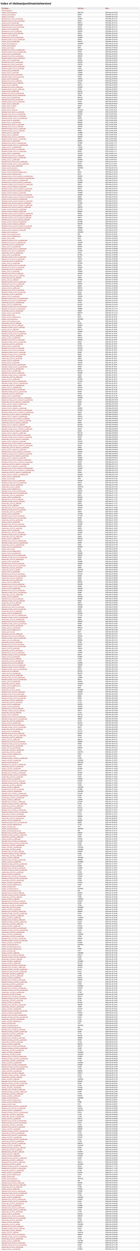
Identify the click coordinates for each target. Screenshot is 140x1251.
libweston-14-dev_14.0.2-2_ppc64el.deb (14, 493)
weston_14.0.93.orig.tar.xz (10, 888)
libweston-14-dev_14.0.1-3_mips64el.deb (15, 298)
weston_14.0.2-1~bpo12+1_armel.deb (14, 441)
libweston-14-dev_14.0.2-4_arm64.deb (14, 654)
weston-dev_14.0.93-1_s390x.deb (12, 924)
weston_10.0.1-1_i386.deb (10, 135)
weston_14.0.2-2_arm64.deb (11, 522)
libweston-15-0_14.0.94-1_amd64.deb (14, 965)
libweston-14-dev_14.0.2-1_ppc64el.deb (14, 366)
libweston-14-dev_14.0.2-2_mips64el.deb (15, 543)
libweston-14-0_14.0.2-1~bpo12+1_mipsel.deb (16, 460)
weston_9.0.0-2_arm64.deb (10, 70)
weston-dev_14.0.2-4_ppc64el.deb (13, 661)
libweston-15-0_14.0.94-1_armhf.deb (13, 996)
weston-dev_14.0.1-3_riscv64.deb (12, 311)
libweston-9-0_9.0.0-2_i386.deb (12, 81)
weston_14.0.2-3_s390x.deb (11, 582)
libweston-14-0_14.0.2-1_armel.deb (13, 348)
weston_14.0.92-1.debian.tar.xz (12, 824)
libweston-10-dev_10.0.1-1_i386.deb (13, 130)
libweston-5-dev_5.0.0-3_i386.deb (12, 33)
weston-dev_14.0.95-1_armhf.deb (12, 1042)
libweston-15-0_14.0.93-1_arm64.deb (13, 901)
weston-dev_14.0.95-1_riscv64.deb (13, 1085)
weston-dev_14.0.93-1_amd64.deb (13, 915)
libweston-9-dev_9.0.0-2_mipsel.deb (13, 101)
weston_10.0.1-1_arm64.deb (11, 141)
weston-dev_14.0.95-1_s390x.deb (12, 1094)
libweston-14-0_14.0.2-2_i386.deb (12, 499)
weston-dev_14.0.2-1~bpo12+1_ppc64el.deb (16, 414)
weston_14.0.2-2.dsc (8, 478)
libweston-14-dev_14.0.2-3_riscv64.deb (14, 623)
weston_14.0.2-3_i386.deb (10, 596)
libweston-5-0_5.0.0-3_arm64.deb (12, 18)
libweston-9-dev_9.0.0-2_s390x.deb (13, 89)
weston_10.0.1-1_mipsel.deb (11, 153)
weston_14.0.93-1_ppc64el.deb (12, 934)
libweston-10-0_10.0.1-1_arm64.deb (13, 137)
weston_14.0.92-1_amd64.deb (11, 862)
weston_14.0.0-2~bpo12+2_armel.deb (14, 230)
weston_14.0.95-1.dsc (9, 1023)
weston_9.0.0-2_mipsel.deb (10, 103)
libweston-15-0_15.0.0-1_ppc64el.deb (14, 1191)
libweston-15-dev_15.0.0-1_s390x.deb (14, 1185)
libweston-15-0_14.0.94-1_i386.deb (13, 955)
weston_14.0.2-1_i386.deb (10, 329)
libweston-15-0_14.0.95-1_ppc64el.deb (14, 1056)
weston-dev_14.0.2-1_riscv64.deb (12, 393)
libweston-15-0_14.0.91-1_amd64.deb (14, 764)
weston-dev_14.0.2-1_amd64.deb (12, 335)
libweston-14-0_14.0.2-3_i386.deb (12, 598)
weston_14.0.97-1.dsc (9, 1104)
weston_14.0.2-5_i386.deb (10, 714)
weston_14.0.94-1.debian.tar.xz (12, 949)
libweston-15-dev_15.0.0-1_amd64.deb (14, 1236)
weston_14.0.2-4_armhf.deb (10, 648)
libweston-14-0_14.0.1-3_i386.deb (12, 273)
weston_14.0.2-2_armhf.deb (10, 514)
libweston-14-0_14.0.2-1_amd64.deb (13, 331)
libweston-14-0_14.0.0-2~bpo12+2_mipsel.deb (16, 182)
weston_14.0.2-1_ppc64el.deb (11, 371)
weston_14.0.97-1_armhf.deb (11, 1129)
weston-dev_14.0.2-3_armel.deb (12, 567)
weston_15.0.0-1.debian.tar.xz (11, 1174)
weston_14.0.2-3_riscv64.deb (11, 627)
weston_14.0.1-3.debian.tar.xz (11, 236)
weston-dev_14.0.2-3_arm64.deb (12, 578)
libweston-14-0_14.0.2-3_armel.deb (13, 563)
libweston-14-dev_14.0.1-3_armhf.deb (14, 292)
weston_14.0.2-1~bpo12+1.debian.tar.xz (14, 404)
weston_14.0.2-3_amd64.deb (11, 588)
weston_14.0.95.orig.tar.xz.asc (11, 1027)
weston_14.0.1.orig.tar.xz (10, 232)
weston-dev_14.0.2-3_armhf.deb (12, 611)
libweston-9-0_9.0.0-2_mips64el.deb (13, 50)
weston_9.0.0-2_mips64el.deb (11, 54)
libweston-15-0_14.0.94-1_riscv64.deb (14, 1004)
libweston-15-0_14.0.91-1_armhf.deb (13, 781)
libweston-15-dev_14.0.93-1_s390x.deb (14, 922)
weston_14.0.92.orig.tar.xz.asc (11, 830)
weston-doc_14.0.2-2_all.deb (11, 487)
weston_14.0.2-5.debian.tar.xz (11, 685)
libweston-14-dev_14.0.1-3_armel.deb (14, 265)
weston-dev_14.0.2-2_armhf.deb (12, 511)
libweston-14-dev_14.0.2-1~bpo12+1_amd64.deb (17, 400)
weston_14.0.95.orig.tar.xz (10, 1025)
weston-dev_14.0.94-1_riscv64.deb (13, 1006)
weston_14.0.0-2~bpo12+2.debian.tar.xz (14, 172)
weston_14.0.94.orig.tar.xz (10, 944)
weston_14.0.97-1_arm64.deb (11, 1118)
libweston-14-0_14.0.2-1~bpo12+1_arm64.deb (16, 443)
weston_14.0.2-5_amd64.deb (11, 704)
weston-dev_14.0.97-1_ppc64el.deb (13, 1116)
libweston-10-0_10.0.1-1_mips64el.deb (14, 143)
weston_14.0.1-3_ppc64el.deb (11, 246)
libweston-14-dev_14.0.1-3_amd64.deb (14, 248)
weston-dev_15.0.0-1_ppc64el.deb (13, 1195)
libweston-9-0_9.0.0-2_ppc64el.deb (13, 93)
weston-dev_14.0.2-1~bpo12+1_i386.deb (15, 422)
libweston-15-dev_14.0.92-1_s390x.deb (14, 835)
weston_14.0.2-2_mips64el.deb (12, 547)
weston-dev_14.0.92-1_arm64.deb (12, 872)
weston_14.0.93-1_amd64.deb (11, 917)
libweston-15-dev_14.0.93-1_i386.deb (14, 895)
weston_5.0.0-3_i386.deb (10, 35)
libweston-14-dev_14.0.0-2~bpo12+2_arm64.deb (17, 201)
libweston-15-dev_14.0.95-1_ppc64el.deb (15, 1058)
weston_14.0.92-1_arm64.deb (11, 874)
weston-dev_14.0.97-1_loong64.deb (13, 1133)
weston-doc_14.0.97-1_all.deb (11, 1164)
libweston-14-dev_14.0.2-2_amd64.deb (14, 482)
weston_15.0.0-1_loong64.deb (11, 1205)
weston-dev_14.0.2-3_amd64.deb (12, 594)
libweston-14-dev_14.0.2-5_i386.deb (13, 710)
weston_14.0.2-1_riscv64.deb (11, 396)
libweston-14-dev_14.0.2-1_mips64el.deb (15, 383)
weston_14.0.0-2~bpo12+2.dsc (11, 174)
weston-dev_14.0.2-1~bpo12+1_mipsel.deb (15, 464)
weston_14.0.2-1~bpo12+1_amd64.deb (14, 408)
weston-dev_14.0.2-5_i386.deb (11, 712)
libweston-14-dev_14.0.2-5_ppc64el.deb (14, 719)
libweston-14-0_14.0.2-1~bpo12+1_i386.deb (16, 418)
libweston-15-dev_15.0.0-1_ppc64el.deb (14, 1193)
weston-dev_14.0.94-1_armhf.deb (12, 1000)
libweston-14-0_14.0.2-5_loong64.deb (14, 816)
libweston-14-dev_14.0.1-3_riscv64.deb (14, 306)
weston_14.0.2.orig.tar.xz (10, 319)
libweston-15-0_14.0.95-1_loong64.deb (14, 1064)
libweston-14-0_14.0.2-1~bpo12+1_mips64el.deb (17, 468)
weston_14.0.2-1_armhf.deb (10, 362)
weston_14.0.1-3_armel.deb (10, 271)
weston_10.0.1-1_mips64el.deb (12, 147)
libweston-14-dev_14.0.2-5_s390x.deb (14, 735)
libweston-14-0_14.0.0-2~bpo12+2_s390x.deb (16, 207)
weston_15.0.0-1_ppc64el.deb (11, 1197)
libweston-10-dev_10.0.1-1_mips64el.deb (15, 145)
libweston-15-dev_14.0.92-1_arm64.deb (14, 870)
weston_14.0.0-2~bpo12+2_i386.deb (13, 224)
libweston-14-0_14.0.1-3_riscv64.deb (13, 309)
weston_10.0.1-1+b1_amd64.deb (12, 166)
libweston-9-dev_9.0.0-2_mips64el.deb (14, 52)
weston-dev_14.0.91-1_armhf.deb (12, 777)
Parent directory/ (7, 10)
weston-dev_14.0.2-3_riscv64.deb (12, 625)
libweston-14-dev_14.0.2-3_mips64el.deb (15, 617)
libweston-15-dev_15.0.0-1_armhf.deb (14, 1218)
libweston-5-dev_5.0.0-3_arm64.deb (13, 21)
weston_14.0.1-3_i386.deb (10, 279)
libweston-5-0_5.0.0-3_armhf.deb (12, 25)
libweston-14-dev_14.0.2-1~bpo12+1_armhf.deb (17, 453)
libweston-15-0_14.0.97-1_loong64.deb (14, 1135)
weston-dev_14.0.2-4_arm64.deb (12, 650)
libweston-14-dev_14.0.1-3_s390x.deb (14, 282)
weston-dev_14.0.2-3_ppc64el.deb (13, 559)
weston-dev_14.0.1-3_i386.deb (11, 277)
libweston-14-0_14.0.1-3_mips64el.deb (14, 300)
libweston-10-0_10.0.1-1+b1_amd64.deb (14, 161)
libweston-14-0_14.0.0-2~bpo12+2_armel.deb (16, 228)
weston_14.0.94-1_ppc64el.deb (12, 986)
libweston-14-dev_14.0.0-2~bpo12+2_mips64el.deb (18, 178)
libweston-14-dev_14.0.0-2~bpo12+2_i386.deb (16, 217)
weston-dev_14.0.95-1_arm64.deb (12, 1033)
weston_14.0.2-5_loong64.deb (11, 820)
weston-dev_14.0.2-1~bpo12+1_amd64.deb (15, 402)
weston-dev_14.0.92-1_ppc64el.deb (13, 845)
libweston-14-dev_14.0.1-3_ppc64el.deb (14, 240)
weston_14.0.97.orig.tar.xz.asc (11, 1100)
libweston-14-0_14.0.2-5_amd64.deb (13, 692)
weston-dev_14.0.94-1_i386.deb (12, 959)
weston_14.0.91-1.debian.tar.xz (12, 754)
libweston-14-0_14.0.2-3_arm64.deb (13, 574)
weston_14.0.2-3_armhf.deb (10, 605)
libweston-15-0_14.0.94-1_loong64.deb (14, 1015)
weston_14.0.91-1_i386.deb (10, 787)
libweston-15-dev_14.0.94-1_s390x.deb (14, 971)
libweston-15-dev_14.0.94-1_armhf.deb (14, 998)
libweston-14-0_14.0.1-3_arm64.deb (13, 259)
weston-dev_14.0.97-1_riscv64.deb (13, 1170)
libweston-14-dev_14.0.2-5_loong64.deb (14, 822)
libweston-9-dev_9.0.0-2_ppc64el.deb (14, 95)
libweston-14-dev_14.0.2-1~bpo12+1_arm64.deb (17, 445)
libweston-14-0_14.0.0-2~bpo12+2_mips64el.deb (17, 176)
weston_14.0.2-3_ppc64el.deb (11, 553)
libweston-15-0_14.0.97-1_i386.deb (13, 1151)
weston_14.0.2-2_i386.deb (10, 505)
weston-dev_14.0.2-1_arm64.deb (12, 344)
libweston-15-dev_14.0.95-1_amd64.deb (14, 1048)
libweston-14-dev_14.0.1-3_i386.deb (13, 275)
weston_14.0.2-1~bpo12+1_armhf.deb (14, 458)
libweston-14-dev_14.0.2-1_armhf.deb (14, 354)
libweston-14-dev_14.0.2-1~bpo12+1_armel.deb (17, 437)
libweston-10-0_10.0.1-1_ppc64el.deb (14, 114)
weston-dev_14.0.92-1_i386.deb (12, 855)
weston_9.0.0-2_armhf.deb (10, 72)
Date (106, 8)
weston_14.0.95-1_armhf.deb (11, 1044)
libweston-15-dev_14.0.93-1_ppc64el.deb (15, 930)
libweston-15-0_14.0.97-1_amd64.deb (14, 1143)
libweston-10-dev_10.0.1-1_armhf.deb (14, 116)
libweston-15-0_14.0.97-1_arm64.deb (13, 1108)
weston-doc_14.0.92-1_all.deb (11, 849)
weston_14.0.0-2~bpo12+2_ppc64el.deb (14, 199)
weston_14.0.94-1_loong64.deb (12, 1013)
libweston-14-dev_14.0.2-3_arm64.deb (14, 576)
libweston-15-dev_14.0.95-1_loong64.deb (15, 1067)
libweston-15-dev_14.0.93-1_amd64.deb (14, 913)
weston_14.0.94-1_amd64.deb (11, 961)
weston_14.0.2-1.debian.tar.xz (11, 317)
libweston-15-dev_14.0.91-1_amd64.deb (14, 758)
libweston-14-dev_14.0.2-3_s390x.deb (14, 586)
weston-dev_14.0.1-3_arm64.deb (12, 261)
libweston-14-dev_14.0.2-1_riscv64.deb (14, 391)
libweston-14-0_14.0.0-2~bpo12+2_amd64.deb (16, 215)
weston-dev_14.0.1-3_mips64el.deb (13, 302)
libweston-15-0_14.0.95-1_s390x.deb (13, 1089)
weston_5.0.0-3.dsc (8, 16)
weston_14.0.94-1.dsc (9, 951)
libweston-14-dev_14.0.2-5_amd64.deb (14, 696)
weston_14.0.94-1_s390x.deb (11, 963)
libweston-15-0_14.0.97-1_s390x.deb (13, 1162)
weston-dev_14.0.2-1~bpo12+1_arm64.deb (15, 447)
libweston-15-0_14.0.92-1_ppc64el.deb (14, 841)
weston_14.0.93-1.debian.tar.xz (12, 884)
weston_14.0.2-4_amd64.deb (11, 681)
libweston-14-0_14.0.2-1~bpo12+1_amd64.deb (16, 398)
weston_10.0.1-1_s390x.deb (11, 159)
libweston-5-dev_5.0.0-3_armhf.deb (13, 27)
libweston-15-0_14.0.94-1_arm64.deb (13, 980)
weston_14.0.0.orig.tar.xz (10, 168)
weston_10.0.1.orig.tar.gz (10, 110)
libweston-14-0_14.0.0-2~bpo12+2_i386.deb (16, 219)
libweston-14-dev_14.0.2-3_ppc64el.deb (14, 557)
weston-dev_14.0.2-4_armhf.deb (12, 642)
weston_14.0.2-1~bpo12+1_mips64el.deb (15, 474)
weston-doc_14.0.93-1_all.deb (11, 907)
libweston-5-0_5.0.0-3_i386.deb (12, 31)
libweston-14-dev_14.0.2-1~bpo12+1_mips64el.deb (18, 470)
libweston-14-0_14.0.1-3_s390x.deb (13, 284)
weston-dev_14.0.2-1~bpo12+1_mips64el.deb (16, 472)
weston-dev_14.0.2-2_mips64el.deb (13, 545)
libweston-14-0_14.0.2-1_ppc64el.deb (14, 364)
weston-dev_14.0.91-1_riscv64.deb (13, 814)
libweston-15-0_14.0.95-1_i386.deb (13, 1073)
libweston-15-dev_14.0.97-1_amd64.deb (14, 1139)
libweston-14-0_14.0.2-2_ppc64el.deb (14, 491)
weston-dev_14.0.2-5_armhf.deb (12, 702)
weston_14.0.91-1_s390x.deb (11, 799)
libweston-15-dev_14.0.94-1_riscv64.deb (14, 1011)
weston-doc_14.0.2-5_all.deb (11, 690)
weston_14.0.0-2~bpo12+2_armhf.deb (14, 192)
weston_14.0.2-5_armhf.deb (10, 706)
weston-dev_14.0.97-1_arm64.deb (12, 1114)
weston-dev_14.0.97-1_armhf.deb (12, 1125)
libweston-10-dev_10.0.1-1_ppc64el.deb (14, 118)
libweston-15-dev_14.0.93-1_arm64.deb (14, 903)
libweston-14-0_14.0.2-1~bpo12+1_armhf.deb (16, 451)
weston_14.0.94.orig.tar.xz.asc (11, 946)
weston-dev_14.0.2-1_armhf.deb (12, 358)
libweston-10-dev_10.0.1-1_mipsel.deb (14, 151)
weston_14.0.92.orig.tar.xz (10, 828)
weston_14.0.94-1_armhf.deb (11, 1002)
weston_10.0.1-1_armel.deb (10, 132)
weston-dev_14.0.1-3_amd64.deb (12, 253)
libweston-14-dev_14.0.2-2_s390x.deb (14, 534)
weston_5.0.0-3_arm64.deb (10, 23)
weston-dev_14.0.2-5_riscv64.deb (12, 745)
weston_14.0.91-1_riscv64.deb (11, 808)
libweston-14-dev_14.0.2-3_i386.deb (13, 601)
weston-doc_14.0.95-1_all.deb (11, 1054)
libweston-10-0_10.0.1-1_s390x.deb (13, 155)
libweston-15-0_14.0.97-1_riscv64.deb (14, 1168)
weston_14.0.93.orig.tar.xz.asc (11, 890)
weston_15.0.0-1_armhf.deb (10, 1222)
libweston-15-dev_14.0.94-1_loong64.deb (15, 1017)
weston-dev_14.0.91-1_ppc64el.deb (13, 797)
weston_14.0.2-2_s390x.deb (11, 538)
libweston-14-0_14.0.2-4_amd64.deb (13, 677)
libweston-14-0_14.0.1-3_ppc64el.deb (14, 242)
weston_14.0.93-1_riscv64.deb (11, 942)
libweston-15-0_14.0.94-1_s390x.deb (13, 967)
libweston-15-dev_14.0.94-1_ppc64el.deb (15, 990)
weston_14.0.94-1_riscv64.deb (11, 1009)
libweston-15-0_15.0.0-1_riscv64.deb (13, 1243)
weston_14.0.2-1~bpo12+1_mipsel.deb (14, 466)
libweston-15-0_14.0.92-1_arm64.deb (13, 868)
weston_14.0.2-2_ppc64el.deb (11, 497)
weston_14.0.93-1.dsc (9, 886)
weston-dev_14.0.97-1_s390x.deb (12, 1160)
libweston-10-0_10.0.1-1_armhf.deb (13, 112)
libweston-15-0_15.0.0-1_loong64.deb (14, 1199)
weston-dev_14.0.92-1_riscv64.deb (13, 880)
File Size (80, 8)
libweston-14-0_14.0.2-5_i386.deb (12, 708)
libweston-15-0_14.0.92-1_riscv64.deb (14, 876)
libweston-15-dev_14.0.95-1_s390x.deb (14, 1091)
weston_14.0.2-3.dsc (8, 549)
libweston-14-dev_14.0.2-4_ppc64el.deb (14, 669)
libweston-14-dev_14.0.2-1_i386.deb (13, 327)
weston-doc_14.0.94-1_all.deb (11, 994)
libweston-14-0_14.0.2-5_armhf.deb (13, 694)
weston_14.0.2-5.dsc (8, 688)
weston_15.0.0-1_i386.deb (10, 1232)
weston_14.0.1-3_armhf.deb (10, 296)
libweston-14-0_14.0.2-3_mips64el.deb (14, 615)
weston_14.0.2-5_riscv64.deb (11, 748)
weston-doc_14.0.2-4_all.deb (11, 683)
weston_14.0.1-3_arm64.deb (11, 263)
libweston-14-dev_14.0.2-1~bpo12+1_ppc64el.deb (18, 412)
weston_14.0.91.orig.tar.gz (10, 762)
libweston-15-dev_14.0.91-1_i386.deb (14, 783)
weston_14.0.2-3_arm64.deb (11, 571)
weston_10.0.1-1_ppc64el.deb (11, 122)
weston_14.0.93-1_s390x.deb (11, 926)
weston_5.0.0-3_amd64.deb (10, 41)
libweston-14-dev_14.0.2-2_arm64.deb (14, 518)
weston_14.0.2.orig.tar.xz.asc (11, 321)
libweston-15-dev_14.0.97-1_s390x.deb (14, 1158)
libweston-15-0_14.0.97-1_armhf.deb (13, 1127)
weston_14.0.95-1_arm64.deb (11, 1035)
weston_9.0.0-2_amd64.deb (10, 60)
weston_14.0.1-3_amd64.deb (11, 255)
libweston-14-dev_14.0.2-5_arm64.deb (14, 727)
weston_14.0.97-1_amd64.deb (11, 1145)
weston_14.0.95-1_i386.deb (10, 1079)
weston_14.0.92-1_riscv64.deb (11, 882)
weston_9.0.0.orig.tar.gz (9, 43)
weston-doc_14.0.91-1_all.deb (11, 752)
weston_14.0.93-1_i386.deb (10, 899)
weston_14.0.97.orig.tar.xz (10, 1098)
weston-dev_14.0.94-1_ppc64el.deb (13, 992)
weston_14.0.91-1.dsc (9, 756)
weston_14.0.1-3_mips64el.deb (12, 304)
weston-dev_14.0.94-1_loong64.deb (13, 1019)
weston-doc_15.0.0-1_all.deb (11, 1224)
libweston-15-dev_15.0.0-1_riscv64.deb (14, 1245)
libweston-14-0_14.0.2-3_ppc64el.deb (14, 555)
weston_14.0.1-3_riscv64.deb (11, 313)
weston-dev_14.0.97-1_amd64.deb (13, 1141)
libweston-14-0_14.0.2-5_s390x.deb (13, 733)
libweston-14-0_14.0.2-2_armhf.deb (13, 507)
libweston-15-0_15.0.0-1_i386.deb (12, 1226)
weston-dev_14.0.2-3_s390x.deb (12, 580)
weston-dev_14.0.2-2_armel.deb (12, 528)
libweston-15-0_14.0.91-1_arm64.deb (13, 772)
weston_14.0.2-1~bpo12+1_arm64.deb (14, 449)
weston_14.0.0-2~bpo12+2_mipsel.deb (14, 186)
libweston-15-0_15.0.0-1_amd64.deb (13, 1234)
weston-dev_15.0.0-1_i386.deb (11, 1230)
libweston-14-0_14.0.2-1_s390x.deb (13, 373)
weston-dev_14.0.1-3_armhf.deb (12, 294)
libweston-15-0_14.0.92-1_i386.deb (13, 851)
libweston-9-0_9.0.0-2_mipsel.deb (12, 99)
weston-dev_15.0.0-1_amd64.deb (12, 1238)
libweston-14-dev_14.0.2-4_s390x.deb (14, 638)
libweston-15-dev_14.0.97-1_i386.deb (14, 1147)
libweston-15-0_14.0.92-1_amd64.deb (14, 859)
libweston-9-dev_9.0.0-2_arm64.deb (13, 66)
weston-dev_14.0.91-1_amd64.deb (13, 750)
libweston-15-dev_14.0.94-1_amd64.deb (14, 969)
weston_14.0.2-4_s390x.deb (11, 640)
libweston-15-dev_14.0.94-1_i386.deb (14, 957)
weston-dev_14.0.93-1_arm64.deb (12, 905)
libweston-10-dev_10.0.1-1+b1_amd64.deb (15, 164)
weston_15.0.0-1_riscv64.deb (11, 1249)
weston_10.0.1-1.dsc (8, 108)
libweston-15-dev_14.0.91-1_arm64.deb (14, 770)
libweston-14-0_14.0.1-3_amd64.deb (13, 250)
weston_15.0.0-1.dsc (8, 1176)
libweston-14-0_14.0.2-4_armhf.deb (13, 644)
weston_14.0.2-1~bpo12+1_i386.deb (13, 424)
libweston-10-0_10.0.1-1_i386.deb (12, 126)
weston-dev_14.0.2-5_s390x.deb (12, 737)
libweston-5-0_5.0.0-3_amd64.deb (12, 37)
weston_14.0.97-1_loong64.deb (12, 1137)
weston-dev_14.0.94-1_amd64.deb (13, 973)
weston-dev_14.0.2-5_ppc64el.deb (13, 721)
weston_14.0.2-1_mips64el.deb (12, 387)
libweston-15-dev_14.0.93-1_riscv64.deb (14, 940)
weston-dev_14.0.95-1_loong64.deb (13, 1069)
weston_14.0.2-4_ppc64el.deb (11, 673)
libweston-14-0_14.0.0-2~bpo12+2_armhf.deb (16, 190)
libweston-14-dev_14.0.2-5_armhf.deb (14, 698)
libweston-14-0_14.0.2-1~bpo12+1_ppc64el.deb (17, 410)
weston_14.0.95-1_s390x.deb (11, 1096)
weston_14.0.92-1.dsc (9, 826)
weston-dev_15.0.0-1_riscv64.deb (12, 1247)
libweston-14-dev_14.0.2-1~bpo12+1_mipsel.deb (17, 462)
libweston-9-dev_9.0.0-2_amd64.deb (13, 58)
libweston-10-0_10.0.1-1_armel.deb (13, 124)
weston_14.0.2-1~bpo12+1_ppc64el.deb (14, 416)
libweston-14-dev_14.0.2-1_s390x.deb (14, 375)
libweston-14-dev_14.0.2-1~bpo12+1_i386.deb (16, 420)
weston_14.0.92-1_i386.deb (10, 857)
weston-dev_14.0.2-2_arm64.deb (12, 520)
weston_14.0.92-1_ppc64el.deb (12, 847)
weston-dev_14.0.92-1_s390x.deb (12, 837)
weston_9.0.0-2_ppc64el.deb (11, 97)
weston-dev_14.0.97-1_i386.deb (12, 1149)
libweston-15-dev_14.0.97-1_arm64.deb (14, 1106)
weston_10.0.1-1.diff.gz (9, 105)
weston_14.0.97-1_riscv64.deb (11, 1172)
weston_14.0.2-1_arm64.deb (11, 346)
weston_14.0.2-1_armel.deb (10, 360)
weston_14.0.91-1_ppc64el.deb (12, 791)
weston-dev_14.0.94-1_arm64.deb (12, 984)
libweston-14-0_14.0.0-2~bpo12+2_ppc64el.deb (17, 195)
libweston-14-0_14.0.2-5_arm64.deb (13, 725)
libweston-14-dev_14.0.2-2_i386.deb (13, 501)
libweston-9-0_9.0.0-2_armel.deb (12, 74)
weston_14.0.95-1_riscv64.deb (11, 1087)
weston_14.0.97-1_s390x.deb (11, 1156)
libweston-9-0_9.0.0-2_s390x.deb (12, 87)
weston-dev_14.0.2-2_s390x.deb (12, 536)
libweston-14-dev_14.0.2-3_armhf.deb (14, 609)
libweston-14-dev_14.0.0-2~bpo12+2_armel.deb (17, 226)
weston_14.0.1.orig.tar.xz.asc (11, 234)
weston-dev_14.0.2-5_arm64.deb (12, 729)
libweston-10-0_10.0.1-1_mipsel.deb (13, 149)
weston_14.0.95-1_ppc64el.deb (12, 1062)
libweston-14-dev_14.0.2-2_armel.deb (14, 526)
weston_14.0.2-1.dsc (8, 315)
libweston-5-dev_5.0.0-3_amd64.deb (13, 39)
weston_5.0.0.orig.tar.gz (9, 12)
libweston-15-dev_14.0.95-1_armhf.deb (14, 1040)
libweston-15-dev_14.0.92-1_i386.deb (14, 853)
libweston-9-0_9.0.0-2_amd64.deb (12, 56)
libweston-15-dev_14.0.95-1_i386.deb (14, 1075)
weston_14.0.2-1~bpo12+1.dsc (11, 406)
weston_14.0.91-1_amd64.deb (11, 760)
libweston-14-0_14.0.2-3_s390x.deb (13, 584)
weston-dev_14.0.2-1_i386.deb (11, 323)
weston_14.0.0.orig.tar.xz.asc (11, 170)
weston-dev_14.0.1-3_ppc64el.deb (13, 244)
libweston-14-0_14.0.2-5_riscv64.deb (13, 741)
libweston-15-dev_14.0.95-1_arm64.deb (14, 1031)
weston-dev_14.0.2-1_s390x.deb (12, 377)
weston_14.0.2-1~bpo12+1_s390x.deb (14, 433)
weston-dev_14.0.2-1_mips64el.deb (13, 385)
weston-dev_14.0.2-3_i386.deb (11, 603)
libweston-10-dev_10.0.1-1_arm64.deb (14, 139)
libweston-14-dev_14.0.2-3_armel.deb (14, 565)
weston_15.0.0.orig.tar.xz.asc (11, 1181)
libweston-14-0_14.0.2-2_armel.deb (13, 524)
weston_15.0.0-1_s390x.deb (11, 1189)
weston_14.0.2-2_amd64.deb (11, 476)
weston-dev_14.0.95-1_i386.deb (12, 1077)
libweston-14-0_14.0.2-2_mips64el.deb (14, 540)
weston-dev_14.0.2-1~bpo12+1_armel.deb (15, 439)
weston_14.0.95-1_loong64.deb (12, 1071)
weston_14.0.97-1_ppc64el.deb (12, 1110)
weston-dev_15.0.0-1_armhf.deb (12, 1220)
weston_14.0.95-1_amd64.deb (11, 1052)
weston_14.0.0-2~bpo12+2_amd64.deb (14, 222)
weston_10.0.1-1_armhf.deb (10, 120)
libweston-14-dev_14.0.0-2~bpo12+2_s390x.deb (17, 205)
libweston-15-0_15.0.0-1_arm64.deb (13, 1207)
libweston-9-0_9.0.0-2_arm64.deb (12, 62)
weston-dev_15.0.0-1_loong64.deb (13, 1203)
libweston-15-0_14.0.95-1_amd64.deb (14, 1046)
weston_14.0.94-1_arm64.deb (11, 977)
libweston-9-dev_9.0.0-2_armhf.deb (13, 68)
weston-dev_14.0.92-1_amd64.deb (13, 866)
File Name (5, 8)
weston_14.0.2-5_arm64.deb (11, 731)
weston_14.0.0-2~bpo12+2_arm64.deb (14, 209)
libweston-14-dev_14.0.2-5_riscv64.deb (14, 743)
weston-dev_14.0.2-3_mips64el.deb (13, 619)
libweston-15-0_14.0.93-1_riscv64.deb (14, 938)
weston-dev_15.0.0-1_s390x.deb (12, 1187)
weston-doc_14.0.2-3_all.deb (11, 569)
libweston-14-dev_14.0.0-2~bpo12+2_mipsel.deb (17, 184)
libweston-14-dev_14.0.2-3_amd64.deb (14, 592)
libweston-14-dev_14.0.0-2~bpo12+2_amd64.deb (17, 213)
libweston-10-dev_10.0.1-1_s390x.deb (14, 157)
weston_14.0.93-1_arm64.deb (11, 909)
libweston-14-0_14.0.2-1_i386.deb (12, 325)
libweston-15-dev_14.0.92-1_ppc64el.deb (15, 843)
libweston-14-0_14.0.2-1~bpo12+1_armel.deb (16, 435)
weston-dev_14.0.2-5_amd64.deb (12, 700)
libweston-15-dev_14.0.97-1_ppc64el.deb (15, 1112)
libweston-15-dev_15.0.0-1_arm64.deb (14, 1209)
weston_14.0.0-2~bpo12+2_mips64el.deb (15, 180)
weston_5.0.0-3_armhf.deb (10, 29)
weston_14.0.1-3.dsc (8, 238)
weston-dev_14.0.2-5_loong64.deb (13, 818)
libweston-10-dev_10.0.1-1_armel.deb (14, 128)
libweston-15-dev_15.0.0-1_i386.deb (13, 1228)
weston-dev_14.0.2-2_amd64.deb (12, 485)
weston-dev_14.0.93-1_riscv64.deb (13, 936)
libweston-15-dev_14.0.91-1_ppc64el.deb (15, 795)
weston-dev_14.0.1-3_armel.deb (12, 269)
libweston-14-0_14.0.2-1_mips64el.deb (14, 381)
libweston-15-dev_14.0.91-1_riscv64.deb (14, 812)
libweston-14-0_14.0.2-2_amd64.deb (13, 480)
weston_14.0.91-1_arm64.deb (11, 768)
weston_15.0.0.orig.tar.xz (10, 1178)
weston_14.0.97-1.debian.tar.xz (12, 1102)
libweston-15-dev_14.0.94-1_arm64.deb (14, 982)
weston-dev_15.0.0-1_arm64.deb (12, 1212)
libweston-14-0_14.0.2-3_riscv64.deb (13, 621)
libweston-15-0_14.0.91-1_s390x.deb (13, 801)
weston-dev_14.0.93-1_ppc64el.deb (13, 932)
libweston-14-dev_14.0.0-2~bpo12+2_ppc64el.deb (18, 197)
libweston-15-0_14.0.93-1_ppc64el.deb (14, 928)
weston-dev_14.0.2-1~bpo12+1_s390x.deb (15, 431)
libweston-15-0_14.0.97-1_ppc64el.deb (14, 1120)
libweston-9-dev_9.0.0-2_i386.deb (12, 83)
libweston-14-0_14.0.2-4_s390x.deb (13, 636)
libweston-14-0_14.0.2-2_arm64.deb (13, 516)
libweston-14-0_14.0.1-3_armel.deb (13, 267)
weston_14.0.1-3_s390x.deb (11, 288)
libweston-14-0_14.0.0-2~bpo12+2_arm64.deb (16, 203)
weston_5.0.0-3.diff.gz (9, 14)
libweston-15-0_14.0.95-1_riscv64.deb (14, 1081)
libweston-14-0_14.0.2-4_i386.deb (12, 663)
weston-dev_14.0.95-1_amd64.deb (13, 1050)
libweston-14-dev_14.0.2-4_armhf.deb (14, 646)
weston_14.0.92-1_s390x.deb (11, 839)
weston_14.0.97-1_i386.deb (10, 1154)
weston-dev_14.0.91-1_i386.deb (12, 785)
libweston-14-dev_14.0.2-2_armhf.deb (14, 509)
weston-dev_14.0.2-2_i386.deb (11, 503)
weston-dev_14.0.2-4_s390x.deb (12, 634)
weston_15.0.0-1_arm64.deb (11, 1214)
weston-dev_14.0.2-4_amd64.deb (12, 675)
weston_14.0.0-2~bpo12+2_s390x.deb (14, 211)
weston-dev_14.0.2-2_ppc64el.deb (13, 495)
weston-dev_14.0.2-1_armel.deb (12, 356)
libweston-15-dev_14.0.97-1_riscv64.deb (14, 1166)
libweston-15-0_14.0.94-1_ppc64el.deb (14, 988)
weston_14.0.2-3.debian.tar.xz (11, 551)
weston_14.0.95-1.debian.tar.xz (12, 1021)
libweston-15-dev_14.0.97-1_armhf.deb (14, 1122)
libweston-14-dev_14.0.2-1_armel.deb (14, 352)
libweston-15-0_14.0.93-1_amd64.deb (14, 911)
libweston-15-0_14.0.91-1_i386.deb (13, 789)
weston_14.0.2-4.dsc (8, 632)
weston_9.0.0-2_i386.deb (10, 85)
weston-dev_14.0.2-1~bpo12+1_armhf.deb (15, 456)
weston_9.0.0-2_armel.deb (10, 79)
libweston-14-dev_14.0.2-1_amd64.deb (14, 333)
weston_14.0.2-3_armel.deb (10, 561)
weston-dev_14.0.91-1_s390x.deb (12, 806)
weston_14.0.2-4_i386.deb (10, 671)
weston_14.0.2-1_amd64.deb (11, 337)
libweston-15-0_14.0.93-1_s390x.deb (13, 919)
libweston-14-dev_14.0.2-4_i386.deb (13, 667)
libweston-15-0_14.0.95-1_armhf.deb (13, 1038)
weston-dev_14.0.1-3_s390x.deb (12, 286)
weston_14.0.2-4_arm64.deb (11, 656)
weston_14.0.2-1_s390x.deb (11, 379)
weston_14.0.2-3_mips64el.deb (12, 613)
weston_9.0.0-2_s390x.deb (10, 91)
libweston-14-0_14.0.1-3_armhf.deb (13, 290)
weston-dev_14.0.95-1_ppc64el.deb (13, 1060)
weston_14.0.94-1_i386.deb (10, 953)
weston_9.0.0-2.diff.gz (9, 45)
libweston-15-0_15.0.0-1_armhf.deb (13, 1216)
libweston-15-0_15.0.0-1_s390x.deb (13, 1183)
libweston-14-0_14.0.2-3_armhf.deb (13, 607)
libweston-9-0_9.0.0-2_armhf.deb (12, 64)
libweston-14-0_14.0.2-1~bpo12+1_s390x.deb (16, 427)
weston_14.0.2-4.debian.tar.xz (11, 630)
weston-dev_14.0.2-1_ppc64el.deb (13, 369)
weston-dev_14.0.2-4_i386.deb (11, 658)
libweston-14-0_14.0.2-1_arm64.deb (13, 340)
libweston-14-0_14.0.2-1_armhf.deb (13, 350)
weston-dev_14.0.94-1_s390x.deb (12, 975)
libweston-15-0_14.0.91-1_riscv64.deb (14, 810)
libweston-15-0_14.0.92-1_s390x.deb (13, 832)
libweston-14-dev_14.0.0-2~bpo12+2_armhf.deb (17, 188)
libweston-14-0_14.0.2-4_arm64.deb (13, 652)
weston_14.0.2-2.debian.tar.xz (11, 489)
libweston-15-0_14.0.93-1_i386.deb (13, 893)
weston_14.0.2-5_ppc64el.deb (11, 723)
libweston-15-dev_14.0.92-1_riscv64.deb (14, 878)
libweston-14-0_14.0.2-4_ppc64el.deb (14, 665)
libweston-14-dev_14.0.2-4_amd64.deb (14, 679)
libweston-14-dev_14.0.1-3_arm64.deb (14, 257)
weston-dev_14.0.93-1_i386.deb (12, 897)
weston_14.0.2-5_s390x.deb (11, 739)
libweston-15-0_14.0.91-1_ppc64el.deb (14, 793)
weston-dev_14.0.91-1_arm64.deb (12, 766)
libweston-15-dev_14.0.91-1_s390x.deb (14, 803)
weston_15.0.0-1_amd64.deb (11, 1241)
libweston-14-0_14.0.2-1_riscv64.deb (13, 389)
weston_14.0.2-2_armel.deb (10, 530)
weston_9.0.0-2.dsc (8, 48)
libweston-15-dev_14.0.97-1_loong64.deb (15, 1131)
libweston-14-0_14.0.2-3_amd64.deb (13, 590)
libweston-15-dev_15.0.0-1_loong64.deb (14, 1201)
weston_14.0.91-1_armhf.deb (11, 779)
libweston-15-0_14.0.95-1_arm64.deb (13, 1029)
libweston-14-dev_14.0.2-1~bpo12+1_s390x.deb (17, 429)
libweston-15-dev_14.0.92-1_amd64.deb (14, 864)
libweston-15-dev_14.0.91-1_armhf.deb (14, 775)
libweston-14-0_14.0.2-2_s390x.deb (13, 532)
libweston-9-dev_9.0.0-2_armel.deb (13, 77)
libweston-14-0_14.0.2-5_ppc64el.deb (14, 717)
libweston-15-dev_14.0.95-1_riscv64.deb (14, 1083)
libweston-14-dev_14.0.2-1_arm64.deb (14, 342)
